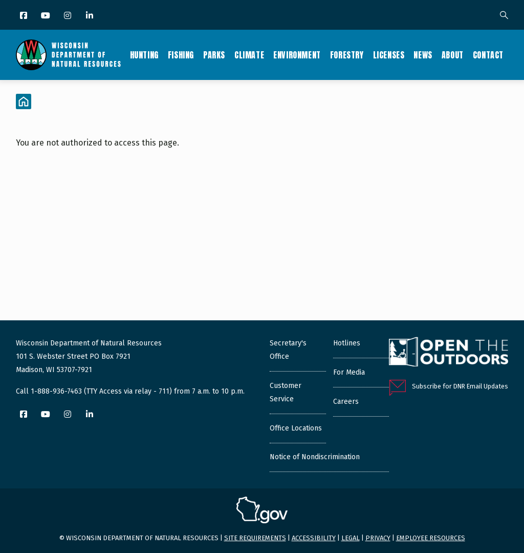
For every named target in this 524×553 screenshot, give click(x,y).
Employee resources (430, 538)
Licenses (389, 55)
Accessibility (314, 538)
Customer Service (285, 392)
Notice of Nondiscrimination (315, 457)
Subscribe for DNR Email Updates (460, 386)
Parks (214, 55)
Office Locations (296, 428)
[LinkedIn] (90, 16)
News (422, 55)
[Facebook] (24, 16)
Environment (297, 55)
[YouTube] (46, 16)
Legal (350, 538)
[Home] (23, 101)
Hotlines (346, 343)
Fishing (181, 55)
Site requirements (255, 538)
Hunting (144, 55)
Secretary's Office (288, 350)
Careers (346, 401)
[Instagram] (68, 16)
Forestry (347, 55)
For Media (349, 372)
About (453, 55)
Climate (249, 55)
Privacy (377, 538)
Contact (488, 55)
